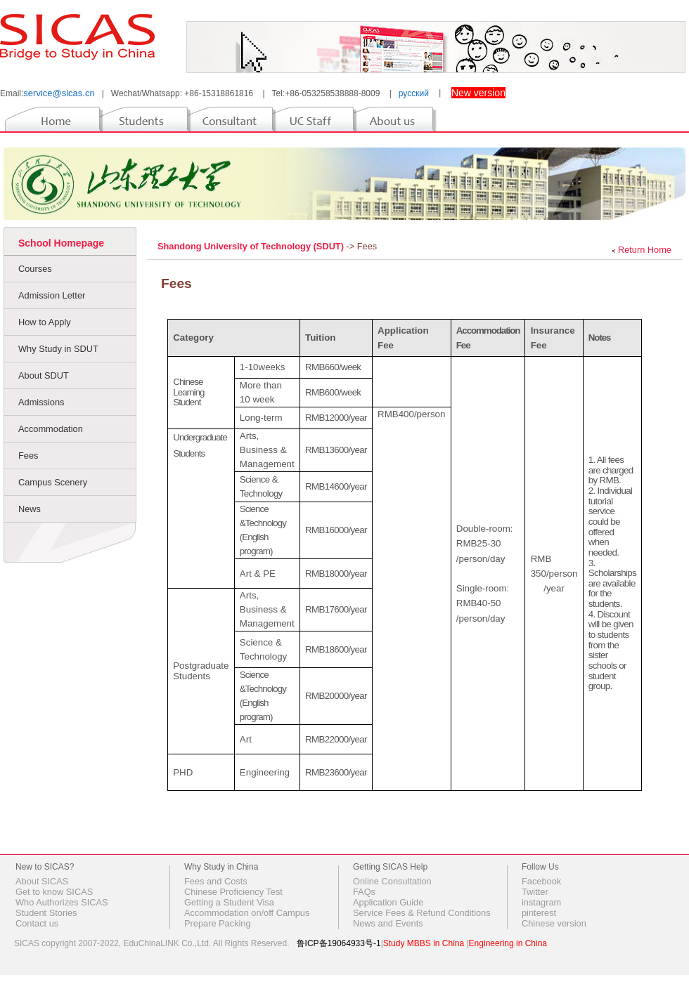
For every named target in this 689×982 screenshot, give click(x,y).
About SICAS (41, 881)
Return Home (644, 249)
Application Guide (388, 902)
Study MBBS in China (423, 943)
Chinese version (554, 923)
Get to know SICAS (54, 891)
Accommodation (50, 429)
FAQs (364, 891)
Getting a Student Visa (229, 902)
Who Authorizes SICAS (61, 902)
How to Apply (44, 322)
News (29, 509)
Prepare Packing (217, 923)
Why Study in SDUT (58, 348)
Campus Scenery (52, 482)
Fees (28, 455)
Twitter (535, 891)
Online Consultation (392, 881)
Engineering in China (508, 943)
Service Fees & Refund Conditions (422, 913)
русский (414, 93)
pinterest (539, 913)
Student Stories (46, 913)
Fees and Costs (215, 881)
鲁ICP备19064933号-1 (339, 943)
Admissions (41, 402)
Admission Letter (51, 295)
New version (478, 92)
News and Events (388, 923)
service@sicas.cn (58, 93)
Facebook (541, 881)
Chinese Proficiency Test (233, 891)
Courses (35, 268)
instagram (541, 902)
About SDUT (43, 375)
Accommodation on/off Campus (246, 913)
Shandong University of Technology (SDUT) (252, 246)
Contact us (36, 923)
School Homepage (61, 243)
